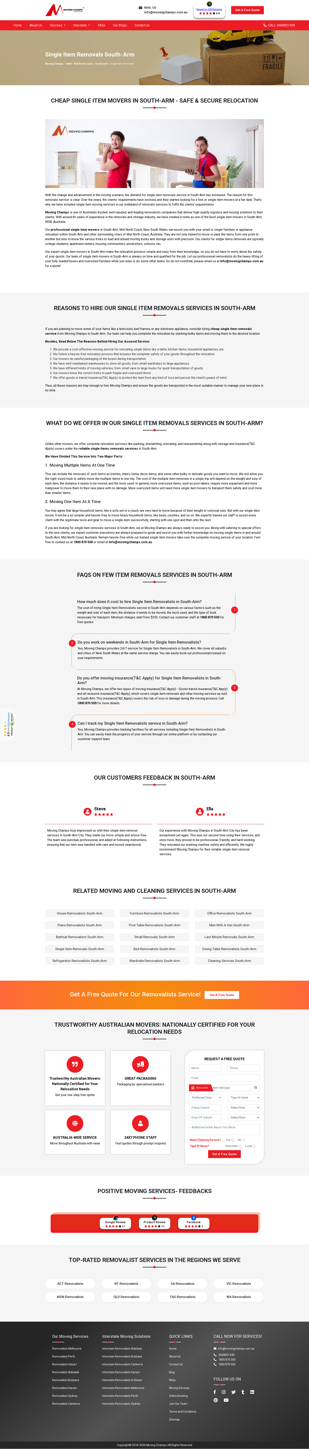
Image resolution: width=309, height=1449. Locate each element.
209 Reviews (8, 719)
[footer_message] (224, 1129)
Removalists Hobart (64, 1364)
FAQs (101, 25)
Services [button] (56, 25)
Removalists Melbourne (67, 1348)
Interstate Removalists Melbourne (123, 1388)
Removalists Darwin (64, 1388)
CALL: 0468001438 (279, 25)
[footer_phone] (243, 1068)
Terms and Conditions (182, 1411)
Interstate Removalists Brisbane (122, 1356)
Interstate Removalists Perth (120, 1395)
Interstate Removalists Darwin (121, 1372)
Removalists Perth (63, 1356)
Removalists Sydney (64, 1395)
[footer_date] (235, 1087)
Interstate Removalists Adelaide (122, 1348)
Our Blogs (120, 25)
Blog (172, 1372)
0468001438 (224, 1354)
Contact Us (142, 25)
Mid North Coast (83, 63)
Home (17, 25)
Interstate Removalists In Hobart (122, 1380)
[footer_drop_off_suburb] (205, 1117)
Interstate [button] (80, 25)
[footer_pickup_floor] (243, 1107)
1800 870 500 (83, 542)
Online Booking (178, 1395)
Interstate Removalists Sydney (121, 1403)
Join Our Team (178, 1403)
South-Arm (101, 63)
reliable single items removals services (108, 448)
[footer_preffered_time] (205, 1097)
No (239, 1139)
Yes (228, 1139)
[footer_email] (224, 1078)
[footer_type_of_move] (243, 1097)
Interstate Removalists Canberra (122, 1364)
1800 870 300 (224, 1359)
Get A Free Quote (247, 10)
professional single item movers (75, 230)
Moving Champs (54, 63)
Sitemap (174, 1419)
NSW (69, 63)
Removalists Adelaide (65, 1372)
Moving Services (179, 1388)
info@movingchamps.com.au (165, 12)
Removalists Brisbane (65, 1380)
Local (248, 1146)
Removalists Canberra (66, 1403)
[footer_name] (205, 1068)
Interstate (232, 1146)
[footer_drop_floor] (243, 1117)
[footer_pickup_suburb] (205, 1107)
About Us (36, 25)
